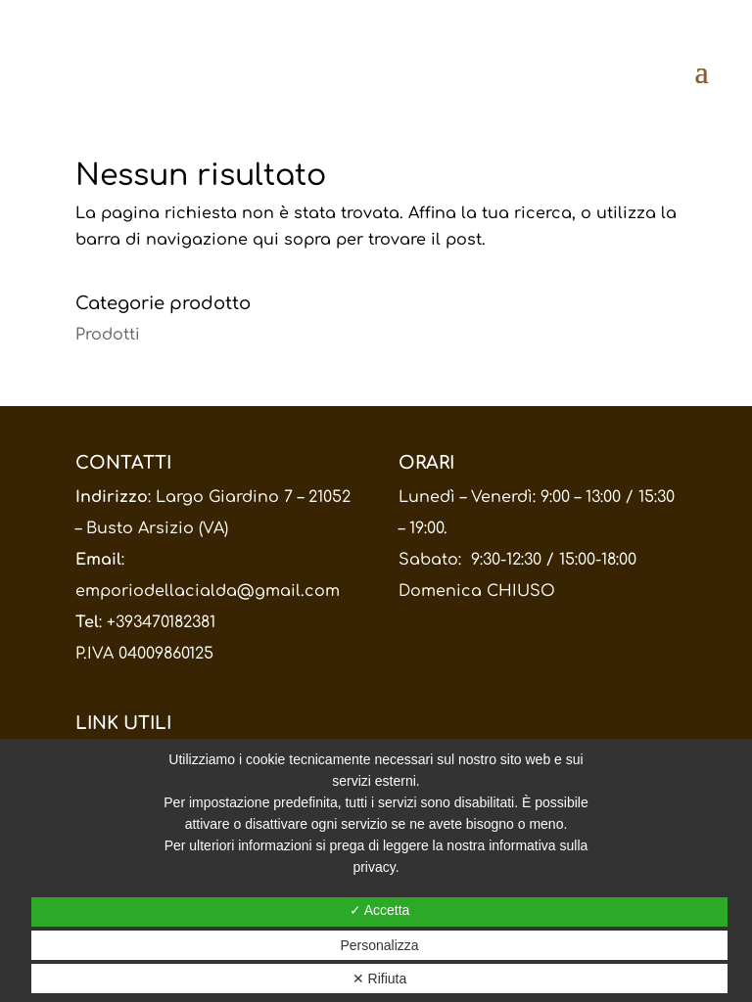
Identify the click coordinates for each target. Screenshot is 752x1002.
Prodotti (107, 334)
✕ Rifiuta (379, 978)
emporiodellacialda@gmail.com (207, 591)
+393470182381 (161, 622)
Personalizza (379, 945)
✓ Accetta (380, 910)
